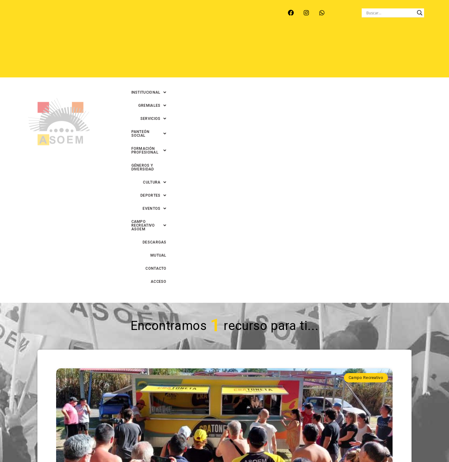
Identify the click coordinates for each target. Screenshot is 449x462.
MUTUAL (367, 53)
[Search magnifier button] (419, 12)
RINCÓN (150, 17)
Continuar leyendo (224, 354)
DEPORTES (200, 53)
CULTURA (165, 53)
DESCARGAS (338, 53)
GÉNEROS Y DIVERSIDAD (408, 40)
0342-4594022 (312, 442)
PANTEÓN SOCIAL (288, 40)
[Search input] (390, 12)
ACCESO (423, 53)
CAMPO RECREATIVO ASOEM (286, 53)
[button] (168, 40)
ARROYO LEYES (52, 17)
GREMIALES (209, 40)
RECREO (123, 17)
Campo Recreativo (366, 156)
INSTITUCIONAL (168, 40)
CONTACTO (394, 53)
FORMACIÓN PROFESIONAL (347, 40)
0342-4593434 (346, 442)
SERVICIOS (246, 40)
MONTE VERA (91, 17)
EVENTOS (234, 53)
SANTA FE (177, 17)
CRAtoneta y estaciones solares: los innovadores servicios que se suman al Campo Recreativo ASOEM (224, 289)
